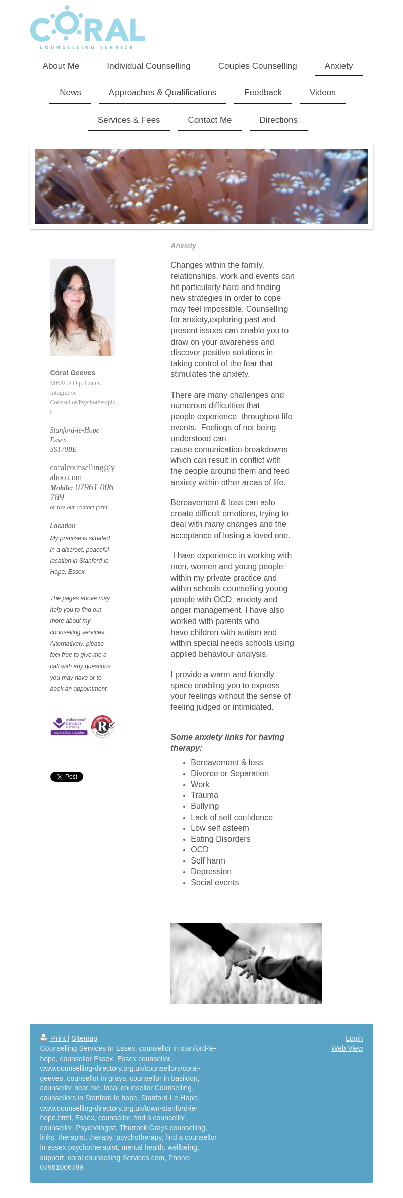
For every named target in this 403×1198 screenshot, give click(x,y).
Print (54, 1038)
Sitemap (84, 1038)
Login (354, 1038)
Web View (347, 1048)
